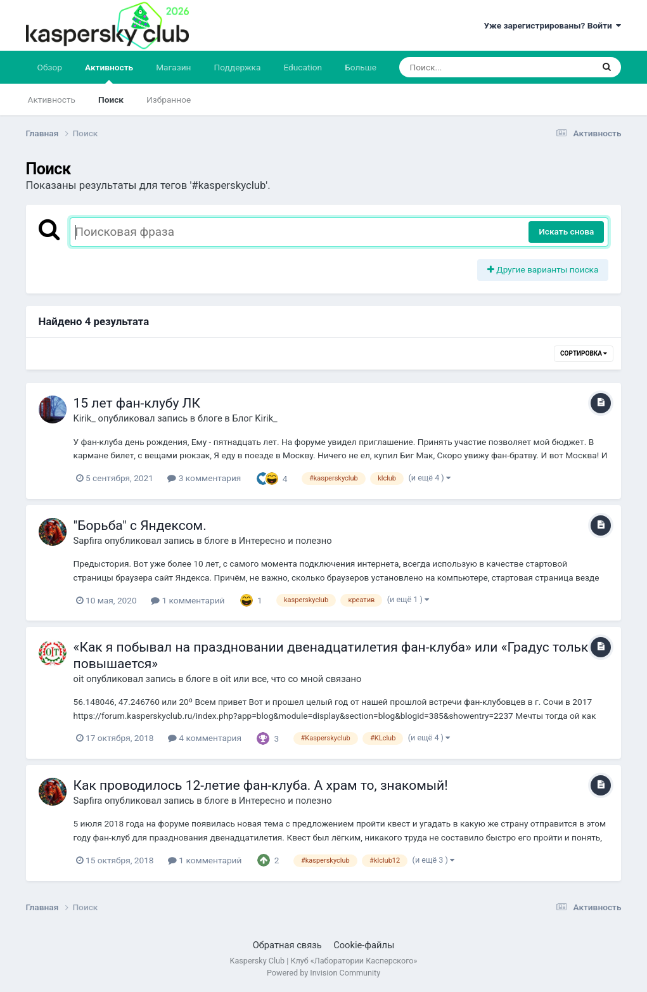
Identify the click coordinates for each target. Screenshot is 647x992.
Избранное (168, 99)
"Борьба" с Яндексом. (140, 525)
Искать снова (566, 231)
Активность (109, 73)
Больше (360, 67)
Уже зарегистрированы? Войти (552, 25)
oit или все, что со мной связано (291, 679)
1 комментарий (187, 600)
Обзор (49, 67)
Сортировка (583, 353)
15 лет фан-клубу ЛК (137, 403)
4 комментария (204, 738)
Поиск (111, 99)
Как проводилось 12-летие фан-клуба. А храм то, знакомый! (261, 785)
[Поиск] (471, 67)
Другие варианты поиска (543, 269)
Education (302, 67)
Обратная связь (287, 945)
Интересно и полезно (285, 540)
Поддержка (237, 67)
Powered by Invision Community (323, 972)
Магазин (173, 67)
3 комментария (204, 478)
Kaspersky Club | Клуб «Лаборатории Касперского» (324, 960)
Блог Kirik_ (254, 418)
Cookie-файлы (363, 945)
